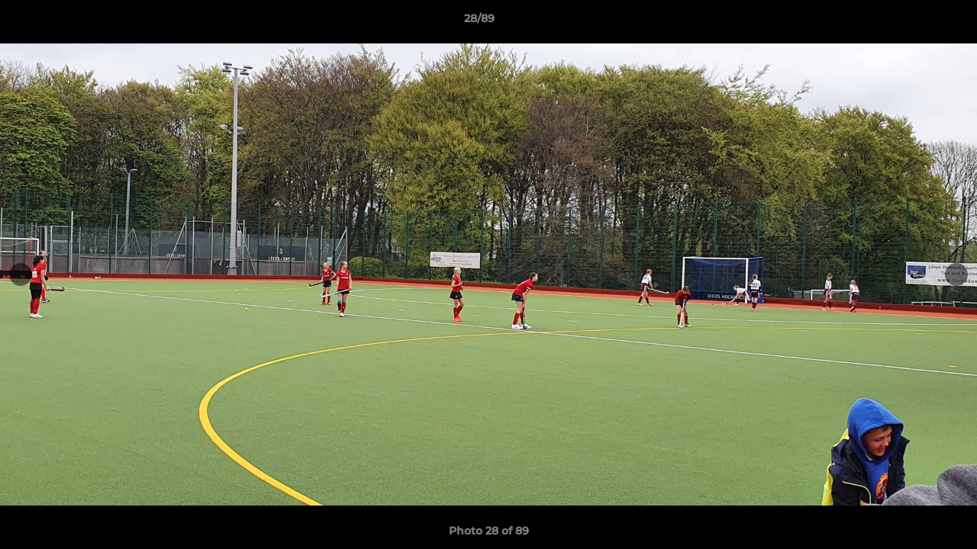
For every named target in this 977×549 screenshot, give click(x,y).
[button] (913, 22)
